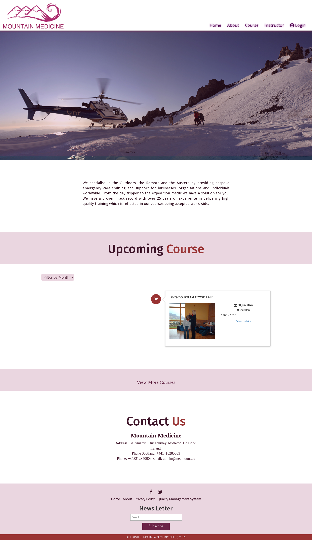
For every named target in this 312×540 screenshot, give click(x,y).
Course (252, 25)
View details (243, 321)
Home (215, 25)
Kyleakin (245, 310)
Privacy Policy (145, 499)
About (233, 25)
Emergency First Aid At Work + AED (191, 297)
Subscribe (156, 526)
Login (298, 25)
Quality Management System (179, 499)
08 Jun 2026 (245, 305)
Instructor (274, 25)
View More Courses (156, 382)
